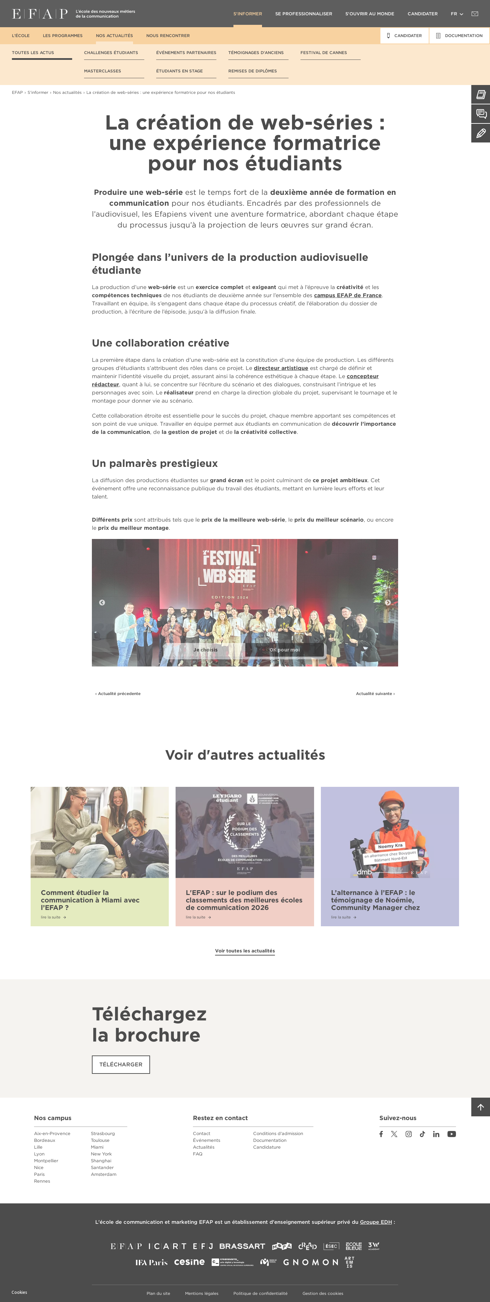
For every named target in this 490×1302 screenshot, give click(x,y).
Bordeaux (44, 1140)
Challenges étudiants (111, 52)
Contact (201, 1133)
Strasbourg (103, 1133)
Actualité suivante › (375, 693)
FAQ (197, 1153)
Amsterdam (103, 1174)
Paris (39, 1174)
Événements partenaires (186, 52)
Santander (102, 1167)
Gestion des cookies (323, 1293)
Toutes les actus (33, 52)
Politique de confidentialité (260, 1293)
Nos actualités (114, 35)
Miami (97, 1147)
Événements (206, 1140)
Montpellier (46, 1160)
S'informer (247, 13)
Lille (38, 1147)
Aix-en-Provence (52, 1133)
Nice (39, 1167)
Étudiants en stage (179, 70)
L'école (21, 35)
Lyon (39, 1153)
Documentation (270, 1140)
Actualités (203, 1147)
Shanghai (101, 1160)
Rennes (42, 1181)
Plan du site (158, 1293)
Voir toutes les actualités (245, 950)
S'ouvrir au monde (369, 13)
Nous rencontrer (168, 35)
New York (101, 1153)
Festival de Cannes (323, 52)
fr (454, 13)
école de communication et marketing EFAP (156, 1222)
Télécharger (121, 1064)
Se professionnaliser (303, 13)
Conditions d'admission (278, 1133)
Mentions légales (201, 1293)
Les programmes (63, 35)
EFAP (73, 13)
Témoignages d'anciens (256, 52)
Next (388, 602)
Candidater (423, 13)
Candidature (267, 1147)
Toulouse (100, 1140)
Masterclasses (102, 70)
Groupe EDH (376, 1222)
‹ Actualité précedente (118, 693)
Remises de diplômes (252, 70)
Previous (102, 602)
